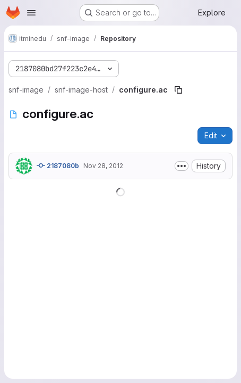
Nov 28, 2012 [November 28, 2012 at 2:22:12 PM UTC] (103, 166)
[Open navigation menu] (31, 12)
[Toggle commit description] (181, 166)
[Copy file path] (178, 89)
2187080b (58, 165)
